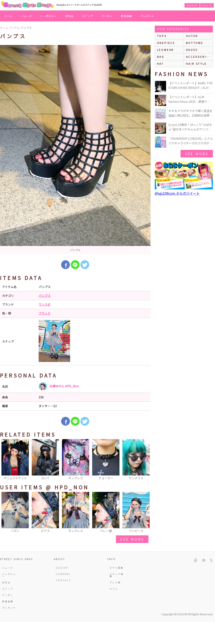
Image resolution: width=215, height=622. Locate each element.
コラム (114, 588)
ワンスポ (44, 304)
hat (160, 63)
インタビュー (48, 16)
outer (192, 36)
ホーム (8, 16)
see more (132, 539)
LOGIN (207, 5)
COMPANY (63, 574)
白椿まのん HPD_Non (59, 386)
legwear (165, 50)
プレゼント (147, 16)
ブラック (44, 313)
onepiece (166, 43)
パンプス (45, 295)
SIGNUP (192, 5)
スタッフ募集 (117, 575)
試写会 (69, 16)
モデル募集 (117, 567)
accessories (198, 56)
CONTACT (63, 580)
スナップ (87, 16)
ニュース (26, 16)
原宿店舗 (126, 16)
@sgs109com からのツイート (177, 193)
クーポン (107, 16)
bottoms (194, 43)
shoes (192, 50)
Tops (161, 36)
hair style (196, 63)
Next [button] (145, 460)
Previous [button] (5, 460)
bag (160, 56)
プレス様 (115, 582)
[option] (75, 149)
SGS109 (62, 567)
